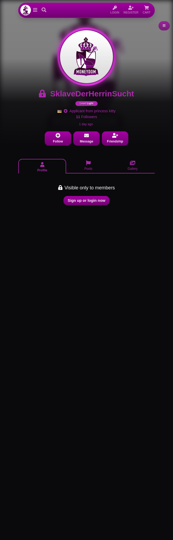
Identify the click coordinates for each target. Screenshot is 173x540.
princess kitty (105, 111)
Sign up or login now (86, 200)
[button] (35, 10)
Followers (86, 117)
